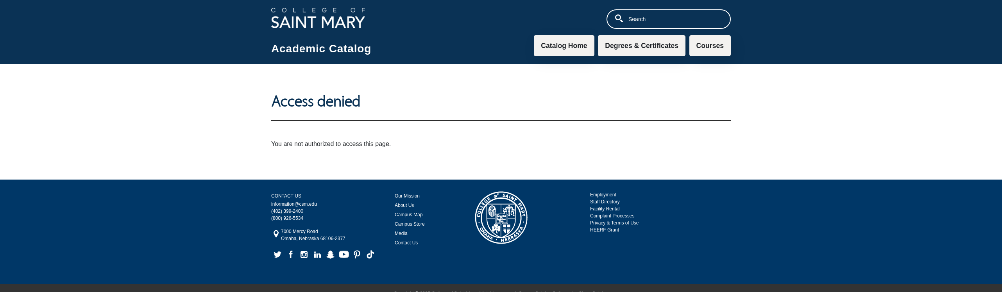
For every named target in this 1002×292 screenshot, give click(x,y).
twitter (277, 254)
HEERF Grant (604, 230)
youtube (344, 254)
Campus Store (410, 224)
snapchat (330, 254)
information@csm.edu (294, 204)
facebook (290, 254)
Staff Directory (605, 202)
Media (401, 233)
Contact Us (406, 243)
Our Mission (407, 196)
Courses (710, 46)
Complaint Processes (612, 216)
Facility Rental (604, 209)
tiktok (370, 254)
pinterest (357, 254)
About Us (404, 205)
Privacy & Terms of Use (614, 223)
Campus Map (408, 214)
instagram (304, 254)
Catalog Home (564, 46)
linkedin (317, 254)
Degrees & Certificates (641, 46)
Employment (603, 195)
